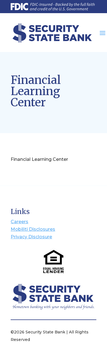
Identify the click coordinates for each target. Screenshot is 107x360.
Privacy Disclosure (31, 236)
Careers (19, 221)
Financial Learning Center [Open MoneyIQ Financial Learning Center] (39, 159)
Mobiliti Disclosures (33, 229)
